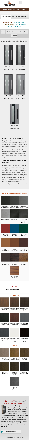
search (21, 2)
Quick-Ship (15, 13)
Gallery (26, 32)
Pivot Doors (23, 13)
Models (3, 32)
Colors (21, 32)
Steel (13, 17)
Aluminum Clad (6, 17)
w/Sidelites (9, 32)
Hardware (24, 17)
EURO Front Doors (7, 13)
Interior (18, 17)
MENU (26, 4)
